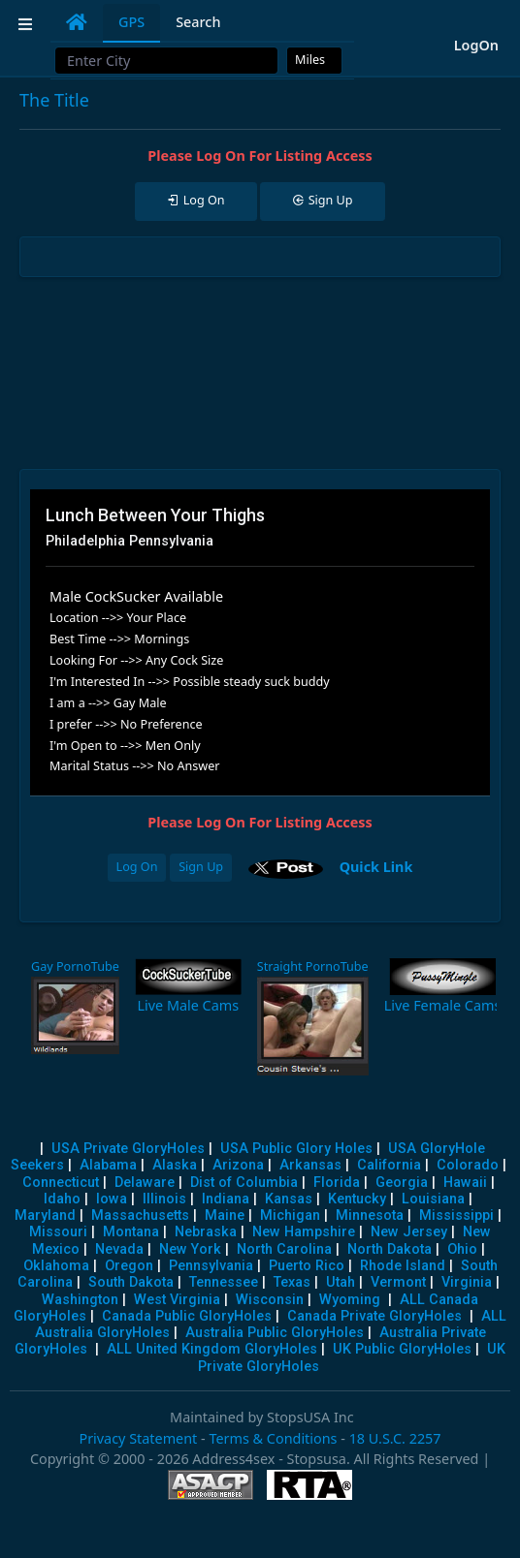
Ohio (462, 1249)
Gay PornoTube (75, 966)
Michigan (290, 1215)
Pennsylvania (211, 1266)
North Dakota (389, 1249)
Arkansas (310, 1165)
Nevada (119, 1249)
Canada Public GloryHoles (187, 1316)
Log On (137, 866)
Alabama (108, 1165)
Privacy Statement (138, 1438)
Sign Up (201, 866)
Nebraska (206, 1232)
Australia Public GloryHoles (274, 1332)
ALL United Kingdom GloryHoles (212, 1349)
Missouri (58, 1232)
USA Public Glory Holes (296, 1148)
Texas (292, 1282)
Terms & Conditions (273, 1438)
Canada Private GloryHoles (374, 1316)
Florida (336, 1182)
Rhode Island (402, 1266)
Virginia (466, 1282)
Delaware (144, 1182)
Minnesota (370, 1215)
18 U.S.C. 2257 (395, 1438)
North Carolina (284, 1249)
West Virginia (177, 1300)
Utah (340, 1282)
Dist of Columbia (244, 1182)
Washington (80, 1300)
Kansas (288, 1199)
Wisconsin (270, 1300)
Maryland (45, 1215)
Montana (131, 1232)
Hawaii (465, 1182)
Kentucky (357, 1199)
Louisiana (433, 1199)
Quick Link (376, 866)
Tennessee (223, 1282)
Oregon (129, 1266)
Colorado (468, 1165)
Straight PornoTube (313, 966)
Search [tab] (198, 22)
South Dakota (131, 1282)
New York (190, 1249)
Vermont (398, 1282)
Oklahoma (56, 1266)
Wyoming (349, 1300)
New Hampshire (303, 1232)
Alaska (174, 1165)
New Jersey (409, 1232)
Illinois (164, 1199)
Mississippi (456, 1215)
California (389, 1165)
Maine (224, 1215)
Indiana (225, 1199)
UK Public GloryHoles (402, 1349)
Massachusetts (140, 1215)
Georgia (401, 1182)
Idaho (62, 1199)
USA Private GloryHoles (128, 1148)
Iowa (111, 1199)
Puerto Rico (306, 1266)
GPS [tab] (131, 22)
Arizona (238, 1165)
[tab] (76, 22)
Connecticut (60, 1182)
